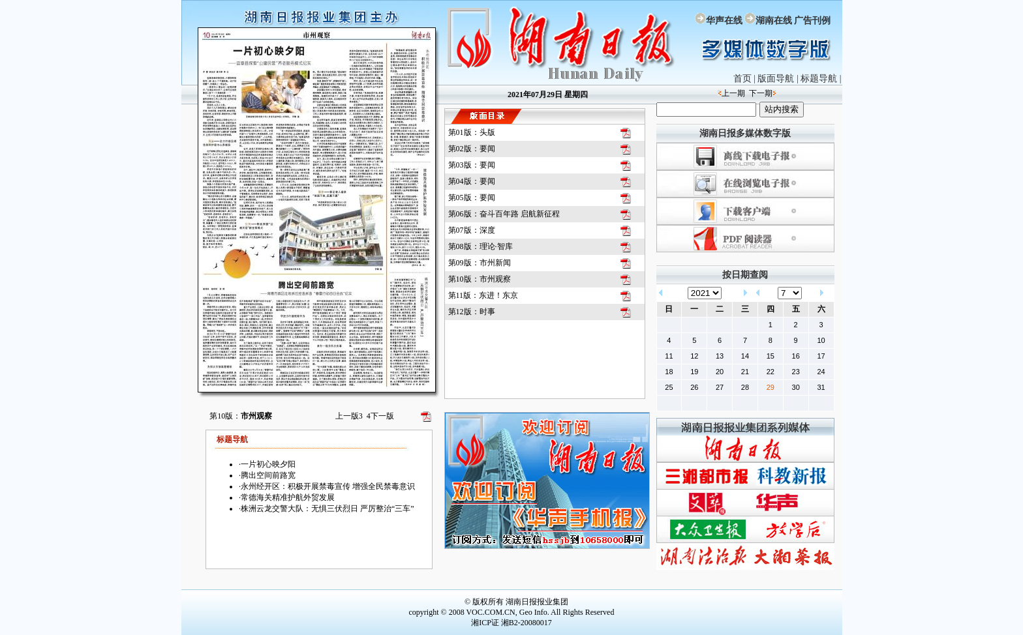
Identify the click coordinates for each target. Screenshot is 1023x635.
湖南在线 (774, 20)
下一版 (380, 416)
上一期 (733, 93)
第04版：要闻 (471, 181)
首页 (742, 78)
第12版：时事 (471, 311)
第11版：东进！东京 (483, 295)
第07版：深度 (471, 230)
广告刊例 (812, 20)
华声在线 (724, 20)
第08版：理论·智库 (480, 246)
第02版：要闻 (471, 148)
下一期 (760, 93)
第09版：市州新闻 (479, 262)
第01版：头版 (471, 132)
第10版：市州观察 (479, 279)
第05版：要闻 (471, 197)
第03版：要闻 (471, 165)
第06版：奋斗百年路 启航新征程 (504, 213)
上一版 (349, 416)
